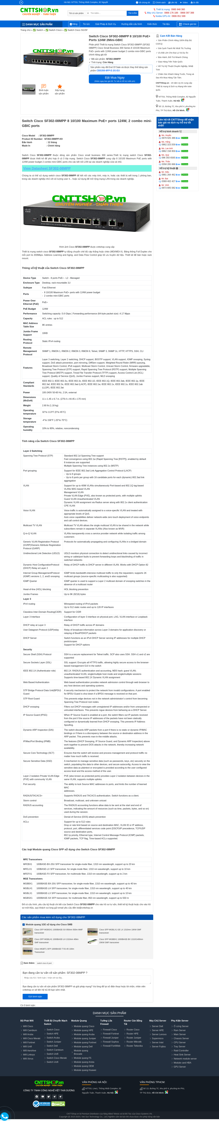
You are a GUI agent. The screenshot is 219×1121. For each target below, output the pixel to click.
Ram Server (180, 1030)
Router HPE (132, 1033)
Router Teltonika (135, 1046)
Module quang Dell (83, 1046)
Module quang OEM (84, 1066)
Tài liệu (167, 24)
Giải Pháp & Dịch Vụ (105, 24)
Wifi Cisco (28, 1026)
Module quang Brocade (81, 1052)
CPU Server (180, 1042)
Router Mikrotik (134, 1042)
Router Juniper (134, 1038)
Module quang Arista (84, 1062)
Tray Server (179, 1046)
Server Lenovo (159, 1034)
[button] (82, 58)
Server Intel (157, 1042)
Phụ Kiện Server (179, 1021)
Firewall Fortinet (111, 1033)
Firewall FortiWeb (111, 1046)
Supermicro (157, 1038)
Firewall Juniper (111, 1038)
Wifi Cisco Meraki (31, 1038)
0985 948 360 (178, 9)
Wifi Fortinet (29, 1042)
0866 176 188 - (171, 13)
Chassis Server (181, 1038)
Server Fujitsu (159, 1046)
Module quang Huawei (85, 1070)
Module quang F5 (82, 1058)
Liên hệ (172, 2)
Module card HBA (182, 1063)
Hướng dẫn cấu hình (131, 24)
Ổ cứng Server (181, 1026)
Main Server (180, 1034)
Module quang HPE (83, 1030)
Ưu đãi (195, 2)
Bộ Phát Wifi (27, 1021)
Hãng (74, 24)
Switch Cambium (55, 1050)
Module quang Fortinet (85, 1042)
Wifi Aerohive (29, 1050)
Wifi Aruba (28, 1034)
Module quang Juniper (85, 1038)
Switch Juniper (54, 1042)
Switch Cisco (53, 1029)
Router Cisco (133, 1029)
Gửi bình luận (35, 996)
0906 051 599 (178, 16)
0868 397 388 (187, 13)
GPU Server (180, 1067)
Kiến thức (152, 24)
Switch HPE (52, 1033)
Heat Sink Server (182, 1054)
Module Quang (79, 1021)
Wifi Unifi (27, 1046)
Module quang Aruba (84, 1034)
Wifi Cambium (30, 1030)
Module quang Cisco (84, 1026)
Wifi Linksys (29, 1054)
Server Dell (157, 1026)
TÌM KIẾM (132, 13)
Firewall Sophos (111, 1042)
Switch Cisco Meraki (57, 1058)
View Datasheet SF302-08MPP (47, 168)
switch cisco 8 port (44, 963)
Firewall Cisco (110, 1029)
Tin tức (86, 24)
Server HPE (158, 1030)
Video (184, 2)
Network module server (185, 1058)
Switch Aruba (53, 1038)
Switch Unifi (52, 1054)
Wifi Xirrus (28, 1058)
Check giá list (187, 24)
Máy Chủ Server (157, 1021)
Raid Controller (181, 1050)
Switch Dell (52, 1046)
